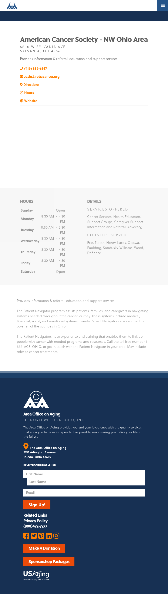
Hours (27, 92)
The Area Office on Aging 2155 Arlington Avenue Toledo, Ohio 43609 (44, 452)
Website (28, 100)
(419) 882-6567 (33, 68)
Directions (30, 84)
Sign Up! (36, 505)
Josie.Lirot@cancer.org (40, 76)
